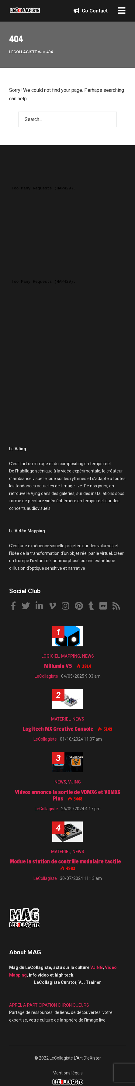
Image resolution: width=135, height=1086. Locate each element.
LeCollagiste (61, 1058)
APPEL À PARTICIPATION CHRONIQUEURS (49, 1005)
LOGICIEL (50, 656)
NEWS (88, 656)
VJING (74, 782)
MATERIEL (61, 719)
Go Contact (91, 11)
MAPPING (70, 656)
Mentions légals (68, 1072)
